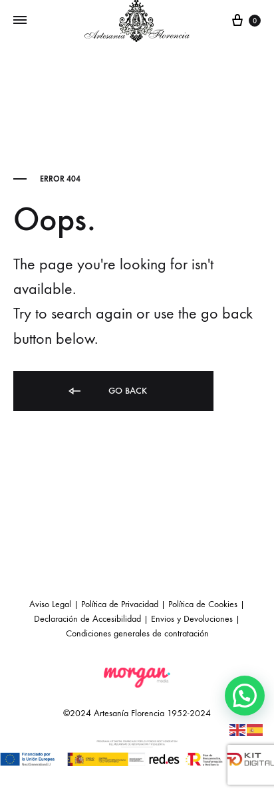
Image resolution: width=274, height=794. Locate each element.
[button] (245, 696)
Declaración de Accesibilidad (87, 618)
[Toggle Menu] (20, 20)
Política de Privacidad (119, 604)
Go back (107, 391)
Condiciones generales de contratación (137, 633)
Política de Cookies (202, 604)
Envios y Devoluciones (192, 618)
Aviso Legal (50, 604)
